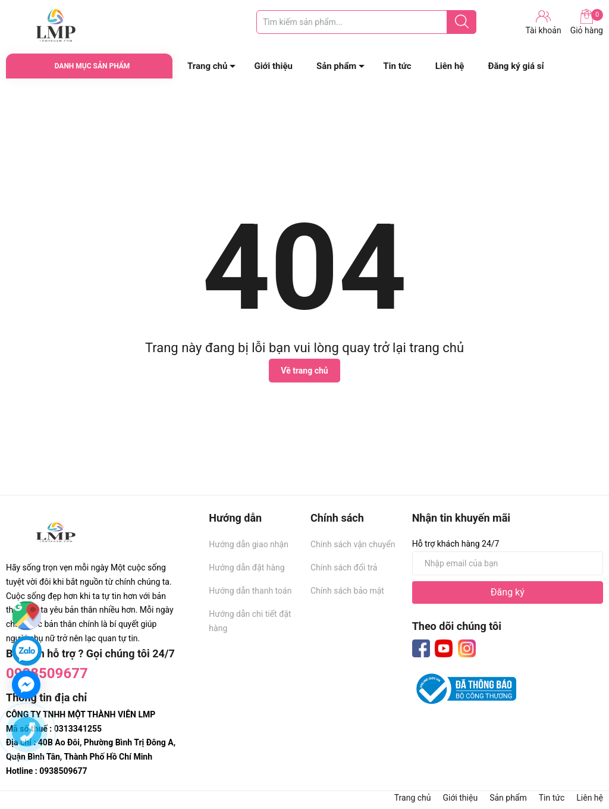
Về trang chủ (304, 370)
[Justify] (462, 22)
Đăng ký (508, 592)
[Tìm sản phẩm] (366, 22)
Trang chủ (207, 66)
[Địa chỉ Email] (507, 563)
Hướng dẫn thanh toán (250, 590)
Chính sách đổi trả (343, 567)
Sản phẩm (336, 66)
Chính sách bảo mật (347, 590)
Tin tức (397, 66)
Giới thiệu (273, 66)
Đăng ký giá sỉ (516, 66)
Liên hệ (449, 66)
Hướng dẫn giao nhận (248, 544)
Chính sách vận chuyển (352, 544)
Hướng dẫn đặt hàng (246, 567)
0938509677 (47, 673)
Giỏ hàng (586, 22)
